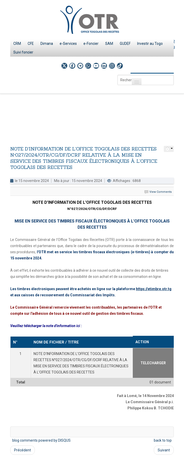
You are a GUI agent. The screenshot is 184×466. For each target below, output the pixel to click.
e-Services (68, 44)
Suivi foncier (23, 52)
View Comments (160, 192)
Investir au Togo (150, 44)
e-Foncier (91, 44)
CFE (31, 44)
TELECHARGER (153, 363)
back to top (163, 440)
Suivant (164, 450)
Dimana (46, 44)
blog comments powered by (41, 440)
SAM (109, 44)
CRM (17, 44)
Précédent (22, 450)
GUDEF (125, 44)
